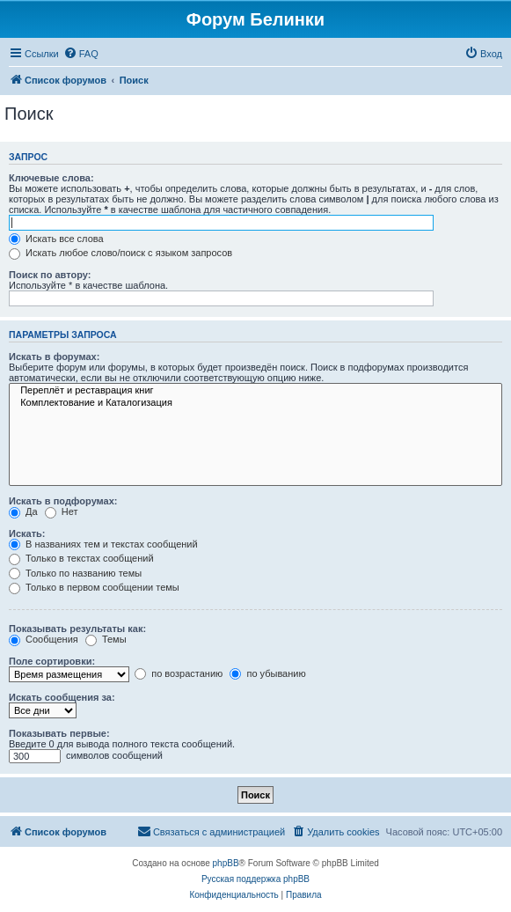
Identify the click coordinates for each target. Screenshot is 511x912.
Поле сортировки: (52, 661)
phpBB (226, 863)
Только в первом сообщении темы (94, 587)
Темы (106, 639)
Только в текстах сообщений (81, 558)
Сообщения (43, 639)
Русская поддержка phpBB (255, 879)
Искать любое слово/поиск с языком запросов (120, 252)
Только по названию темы (75, 573)
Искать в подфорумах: (63, 501)
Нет (61, 511)
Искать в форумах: (54, 356)
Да (23, 511)
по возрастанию (179, 673)
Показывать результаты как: (77, 628)
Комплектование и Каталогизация (255, 403)
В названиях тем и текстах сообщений (103, 544)
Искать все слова (56, 238)
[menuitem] (81, 53)
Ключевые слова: (51, 178)
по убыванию (267, 673)
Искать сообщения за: (62, 697)
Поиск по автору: (50, 274)
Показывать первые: (59, 733)
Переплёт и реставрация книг (255, 391)
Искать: (27, 533)
